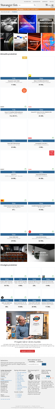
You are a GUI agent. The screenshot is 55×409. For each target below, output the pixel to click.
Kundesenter (36, 1)
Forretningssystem (15, 407)
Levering (19, 384)
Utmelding (40, 361)
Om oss (52, 1)
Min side (19, 374)
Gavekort (45, 1)
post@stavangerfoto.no (6, 380)
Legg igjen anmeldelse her (27, 351)
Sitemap (19, 389)
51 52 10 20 (3, 377)
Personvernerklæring (22, 387)
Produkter (14, 12)
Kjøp (41, 78)
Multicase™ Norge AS (39, 407)
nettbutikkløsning (25, 407)
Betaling (19, 382)
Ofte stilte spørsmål (21, 372)
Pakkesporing (20, 379)
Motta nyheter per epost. (34, 360)
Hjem (8, 12)
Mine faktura (20, 378)
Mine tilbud (19, 377)
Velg (13, 78)
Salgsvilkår (19, 385)
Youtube (19, 397)
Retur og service (21, 381)
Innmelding (32, 361)
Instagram (19, 395)
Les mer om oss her (5, 399)
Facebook (19, 394)
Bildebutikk (27, 1)
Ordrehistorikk (20, 375)
